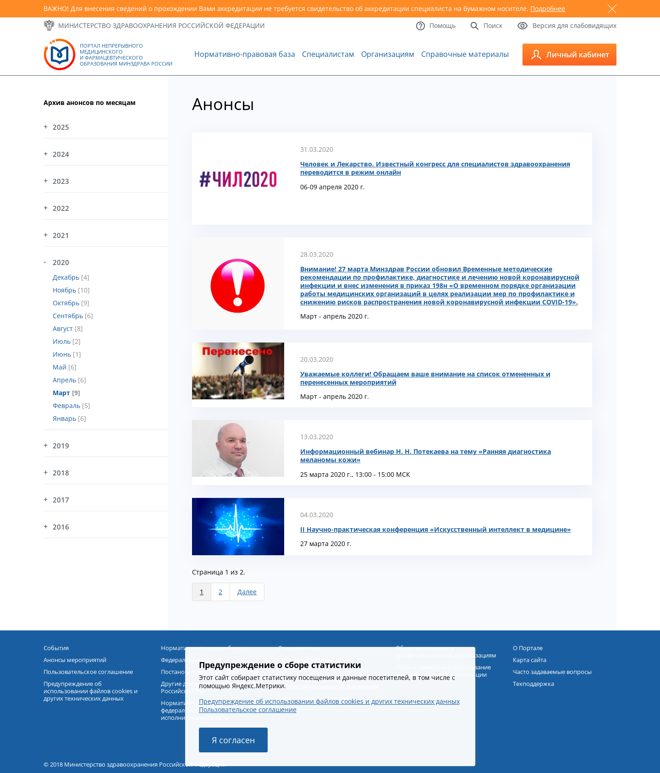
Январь (65, 418)
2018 (61, 472)
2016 (61, 526)
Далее (247, 591)
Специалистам (328, 54)
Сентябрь (69, 315)
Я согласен (233, 739)
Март (62, 392)
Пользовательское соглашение (248, 709)
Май (60, 367)
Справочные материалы (465, 54)
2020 (61, 262)
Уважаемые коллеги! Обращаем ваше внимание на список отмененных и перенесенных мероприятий (425, 378)
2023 (61, 181)
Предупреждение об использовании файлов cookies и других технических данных (329, 701)
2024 (61, 154)
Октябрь (67, 302)
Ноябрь (65, 290)
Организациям (387, 54)
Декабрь (67, 277)
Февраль (67, 405)
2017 (61, 499)
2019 (61, 445)
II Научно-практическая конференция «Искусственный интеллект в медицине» (435, 529)
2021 (61, 235)
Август (64, 328)
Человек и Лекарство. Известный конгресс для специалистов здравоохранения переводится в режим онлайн (435, 168)
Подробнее (547, 8)
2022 (61, 208)
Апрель (65, 379)
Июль (62, 341)
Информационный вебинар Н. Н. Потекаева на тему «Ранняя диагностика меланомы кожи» (425, 455)
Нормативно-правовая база (244, 54)
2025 (61, 127)
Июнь (63, 354)
